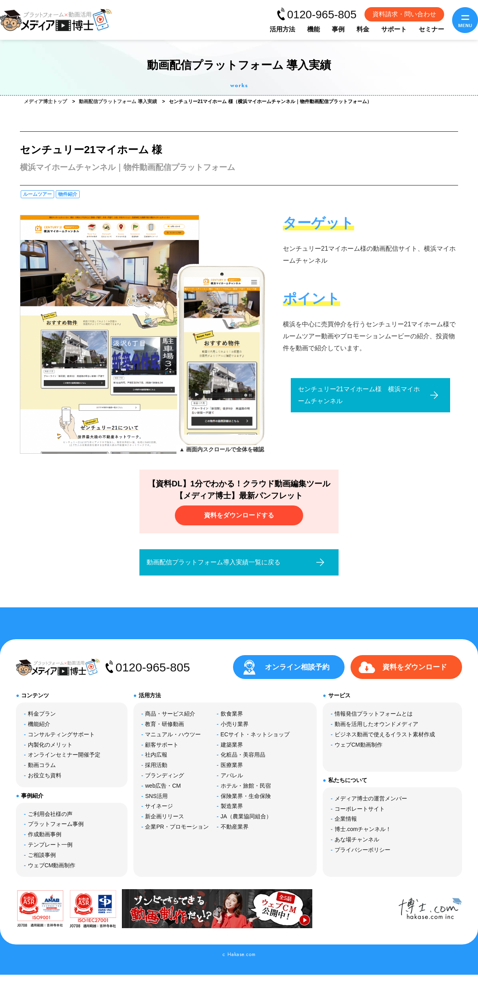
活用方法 (282, 29)
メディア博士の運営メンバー (371, 798)
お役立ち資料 (44, 775)
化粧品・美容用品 (243, 754)
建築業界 (232, 744)
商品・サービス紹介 (170, 713)
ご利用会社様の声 (50, 814)
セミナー (431, 29)
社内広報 (156, 754)
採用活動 (156, 765)
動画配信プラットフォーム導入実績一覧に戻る (213, 562)
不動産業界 (235, 826)
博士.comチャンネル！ (363, 829)
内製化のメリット (50, 744)
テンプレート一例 (50, 844)
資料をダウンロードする (239, 515)
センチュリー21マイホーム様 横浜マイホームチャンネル (359, 395)
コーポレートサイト (360, 809)
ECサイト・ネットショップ (255, 734)
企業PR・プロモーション (176, 826)
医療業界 (232, 765)
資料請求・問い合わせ (404, 14)
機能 (313, 29)
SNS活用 (156, 796)
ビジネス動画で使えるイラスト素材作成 (385, 734)
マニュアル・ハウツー (173, 734)
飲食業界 (232, 713)
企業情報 (346, 819)
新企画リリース (164, 816)
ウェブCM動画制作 (52, 865)
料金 (363, 29)
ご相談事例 (42, 855)
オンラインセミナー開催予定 (64, 754)
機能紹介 (39, 724)
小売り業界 (235, 724)
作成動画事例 (44, 834)
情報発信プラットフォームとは (374, 713)
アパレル (232, 775)
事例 (338, 29)
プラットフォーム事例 (56, 824)
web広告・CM (162, 785)
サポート (394, 29)
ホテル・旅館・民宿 (246, 785)
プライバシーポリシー (362, 850)
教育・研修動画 (164, 724)
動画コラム (42, 765)
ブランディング (164, 775)
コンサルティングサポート (61, 734)
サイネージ (159, 806)
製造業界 (232, 806)
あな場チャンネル (357, 839)
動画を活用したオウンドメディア (376, 724)
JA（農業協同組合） (246, 816)
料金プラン (42, 713)
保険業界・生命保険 (246, 796)
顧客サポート (161, 744)
